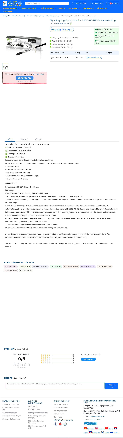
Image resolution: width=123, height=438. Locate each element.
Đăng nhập (97, 3)
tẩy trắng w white (26, 270)
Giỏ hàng (113, 3)
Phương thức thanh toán (11, 419)
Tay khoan (58, 417)
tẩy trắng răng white (104, 266)
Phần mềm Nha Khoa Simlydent (36, 422)
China (109, 429)
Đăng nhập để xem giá (61, 29)
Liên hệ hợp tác (34, 410)
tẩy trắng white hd (11, 270)
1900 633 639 (80, 3)
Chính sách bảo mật (9, 413)
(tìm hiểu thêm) (38, 74)
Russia (114, 433)
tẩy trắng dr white (10, 266)
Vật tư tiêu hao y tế (61, 404)
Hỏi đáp (38, 139)
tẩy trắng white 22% (87, 266)
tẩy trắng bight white (71, 266)
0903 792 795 (24, 78)
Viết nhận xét (88, 359)
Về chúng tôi (32, 406)
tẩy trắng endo (56, 266)
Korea (105, 433)
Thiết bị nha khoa (60, 411)
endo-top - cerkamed (40, 266)
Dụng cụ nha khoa (61, 408)
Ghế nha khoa (59, 414)
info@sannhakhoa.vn (96, 416)
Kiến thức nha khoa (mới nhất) (37, 427)
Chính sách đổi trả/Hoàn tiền (11, 409)
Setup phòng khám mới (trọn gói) (36, 417)
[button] (11, 8)
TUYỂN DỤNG (7, 12)
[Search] (47, 3)
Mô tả (10, 139)
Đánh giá (24, 139)
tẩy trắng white (25, 266)
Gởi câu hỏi (111, 386)
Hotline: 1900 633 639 (10, 404)
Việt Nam (89, 429)
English (99, 429)
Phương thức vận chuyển (11, 416)
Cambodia (94, 433)
